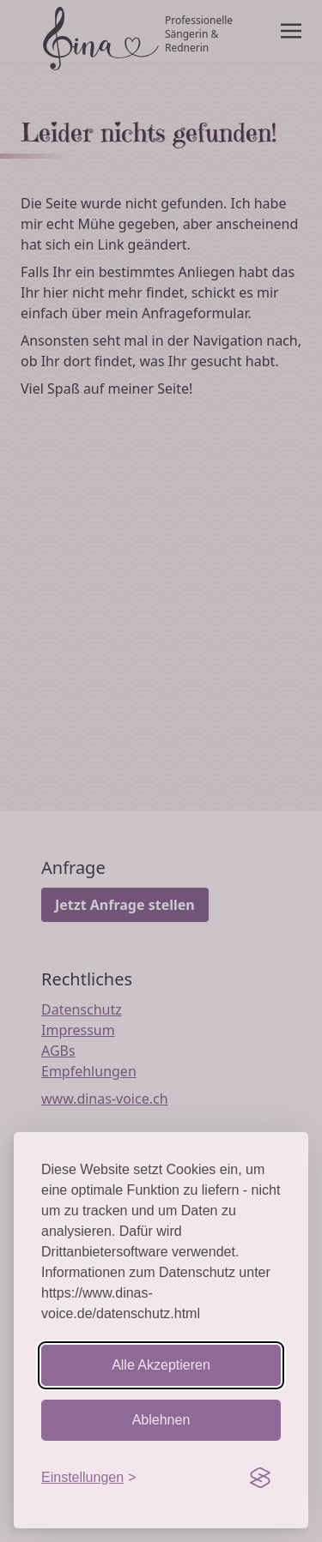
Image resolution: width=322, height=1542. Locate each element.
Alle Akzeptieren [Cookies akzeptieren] (161, 1365)
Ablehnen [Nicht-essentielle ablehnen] (161, 1419)
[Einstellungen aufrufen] (88, 1478)
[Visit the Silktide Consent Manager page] (260, 1477)
